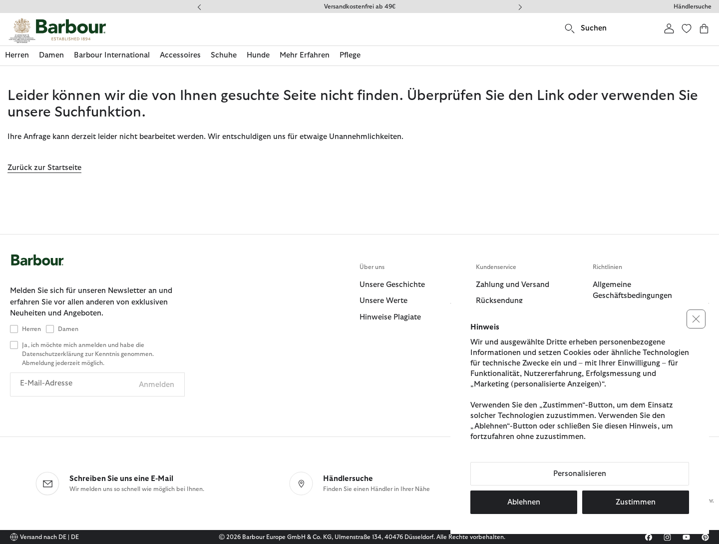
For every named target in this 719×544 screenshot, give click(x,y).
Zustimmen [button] (636, 502)
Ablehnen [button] (523, 502)
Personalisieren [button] (579, 474)
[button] (696, 319)
